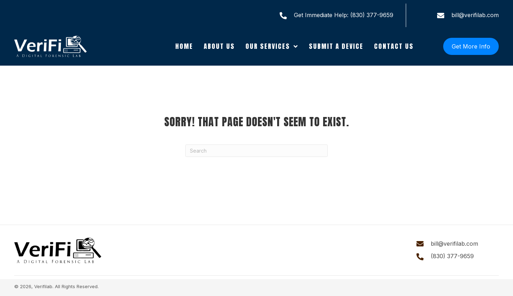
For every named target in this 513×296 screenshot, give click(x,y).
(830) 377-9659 (371, 15)
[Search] (256, 150)
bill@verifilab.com (475, 15)
